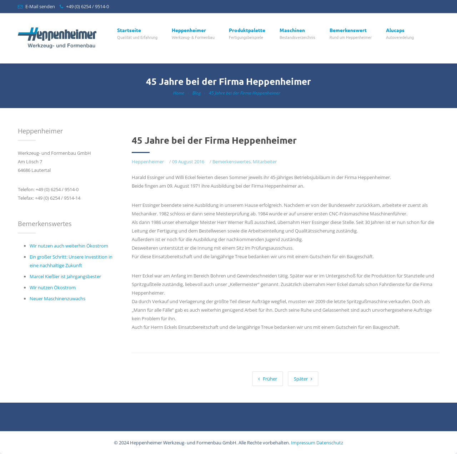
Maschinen (297, 33)
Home (178, 93)
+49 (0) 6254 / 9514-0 (87, 6)
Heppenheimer (193, 33)
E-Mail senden (40, 6)
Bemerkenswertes (231, 161)
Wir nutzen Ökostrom (53, 287)
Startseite (137, 33)
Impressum (303, 442)
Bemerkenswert (351, 33)
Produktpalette (247, 33)
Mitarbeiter (265, 161)
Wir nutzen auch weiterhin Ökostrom (69, 246)
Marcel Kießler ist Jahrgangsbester (65, 276)
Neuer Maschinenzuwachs (57, 298)
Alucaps (400, 33)
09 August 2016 (188, 161)
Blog (196, 93)
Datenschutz (329, 442)
